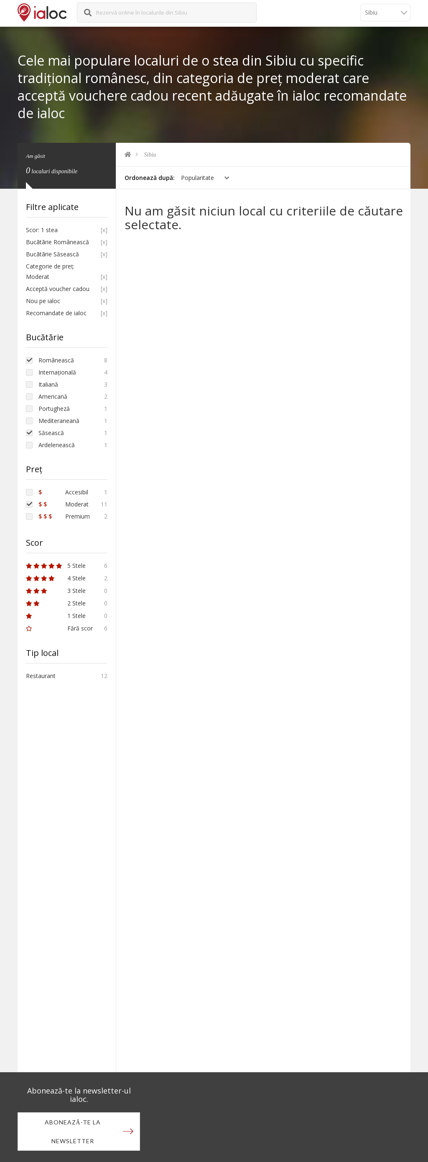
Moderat (63, 504)
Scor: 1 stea (42, 230)
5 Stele (56, 566)
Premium (64, 516)
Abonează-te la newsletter (73, 1131)
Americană (52, 396)
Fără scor (59, 628)
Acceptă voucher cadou (57, 289)
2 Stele (56, 603)
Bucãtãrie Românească (57, 242)
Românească (56, 360)
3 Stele (56, 591)
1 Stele (56, 616)
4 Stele (56, 578)
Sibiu (150, 155)
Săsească (51, 433)
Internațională (57, 372)
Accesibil (63, 492)
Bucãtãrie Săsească (52, 254)
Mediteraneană (58, 421)
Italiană (48, 384)
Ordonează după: (150, 178)
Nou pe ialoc (43, 301)
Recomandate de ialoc (56, 313)
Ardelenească (56, 445)
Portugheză (54, 409)
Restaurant (41, 676)
